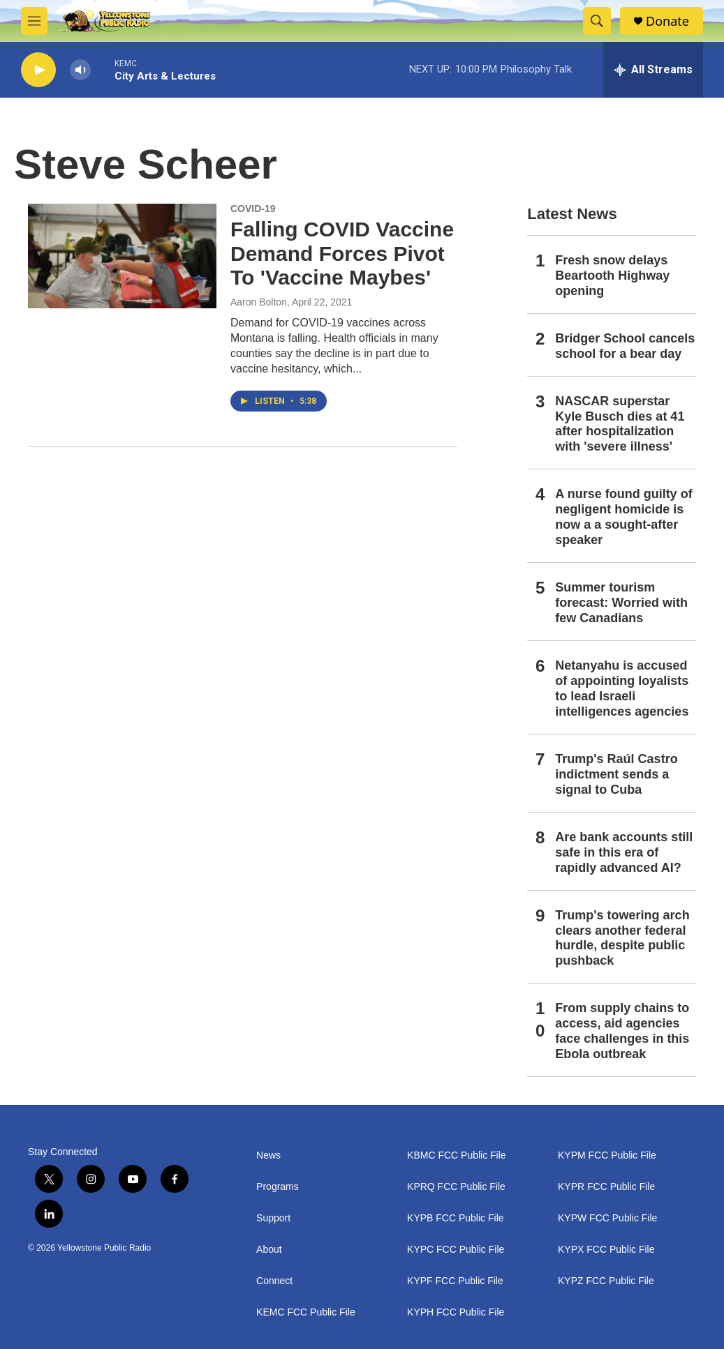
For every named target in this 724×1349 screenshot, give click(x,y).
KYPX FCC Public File (606, 1249)
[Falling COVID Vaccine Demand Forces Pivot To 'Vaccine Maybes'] (122, 256)
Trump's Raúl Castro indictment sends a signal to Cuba (616, 774)
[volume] (80, 70)
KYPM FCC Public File (607, 1155)
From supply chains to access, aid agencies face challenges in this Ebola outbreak (622, 1031)
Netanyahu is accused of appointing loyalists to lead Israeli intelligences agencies (621, 688)
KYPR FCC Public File (606, 1187)
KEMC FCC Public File (305, 1312)
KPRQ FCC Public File (456, 1187)
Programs (277, 1187)
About (269, 1249)
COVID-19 (253, 208)
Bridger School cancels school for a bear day (625, 346)
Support (273, 1218)
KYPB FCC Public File (455, 1218)
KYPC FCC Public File (455, 1249)
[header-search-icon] (597, 21)
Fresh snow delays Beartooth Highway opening (612, 275)
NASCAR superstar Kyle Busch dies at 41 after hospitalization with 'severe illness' (619, 424)
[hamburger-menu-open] (34, 21)
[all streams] (653, 70)
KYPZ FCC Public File (606, 1281)
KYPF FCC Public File (455, 1281)
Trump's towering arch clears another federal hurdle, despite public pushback (622, 938)
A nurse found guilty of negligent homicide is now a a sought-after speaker (623, 517)
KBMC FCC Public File (456, 1155)
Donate (667, 21)
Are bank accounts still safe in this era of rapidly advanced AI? (624, 852)
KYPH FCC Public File (455, 1312)
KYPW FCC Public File (607, 1218)
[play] (38, 70)
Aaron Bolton (258, 302)
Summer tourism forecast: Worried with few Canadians (621, 602)
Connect (274, 1281)
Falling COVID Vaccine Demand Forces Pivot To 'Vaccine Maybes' (342, 253)
